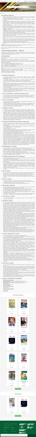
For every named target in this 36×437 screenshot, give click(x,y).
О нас (15, 1)
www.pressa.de (6, 48)
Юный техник (12, 362)
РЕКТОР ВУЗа (24, 308)
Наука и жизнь (12, 407)
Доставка (5, 431)
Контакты (19, 1)
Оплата (5, 429)
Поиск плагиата (13, 431)
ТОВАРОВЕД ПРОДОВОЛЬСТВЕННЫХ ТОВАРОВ (24, 381)
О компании (13, 429)
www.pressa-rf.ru (16, 54)
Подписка (10, 1)
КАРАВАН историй (12, 326)
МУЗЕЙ (12, 380)
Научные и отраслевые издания (29, 10)
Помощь (12, 427)
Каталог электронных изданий (18, 10)
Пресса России (4, 1)
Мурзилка (11, 308)
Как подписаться (6, 427)
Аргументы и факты (24, 362)
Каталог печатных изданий (6, 10)
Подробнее (21, 435)
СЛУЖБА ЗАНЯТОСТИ (23, 344)
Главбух (12, 344)
